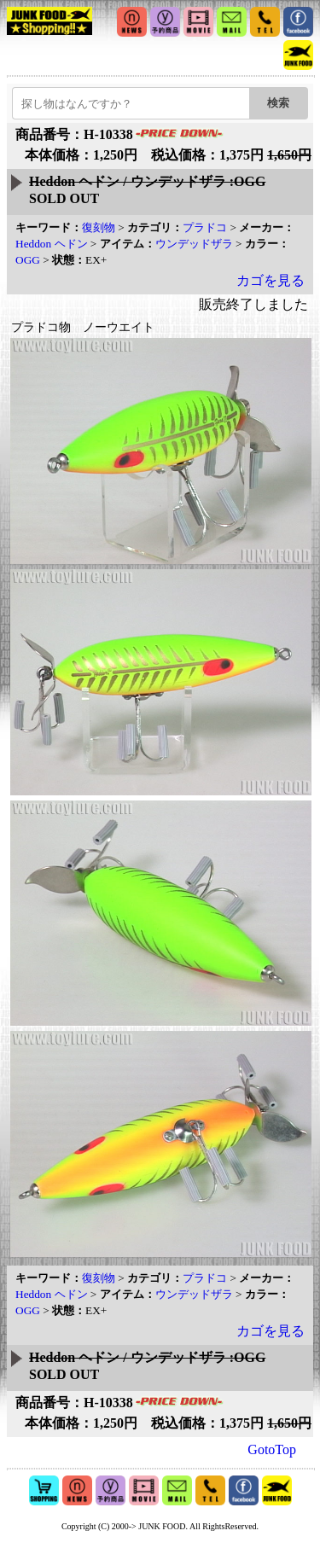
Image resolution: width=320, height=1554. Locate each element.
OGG (27, 259)
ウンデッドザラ (194, 243)
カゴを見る (270, 280)
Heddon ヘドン (51, 243)
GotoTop (271, 1449)
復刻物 (98, 227)
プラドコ (205, 227)
